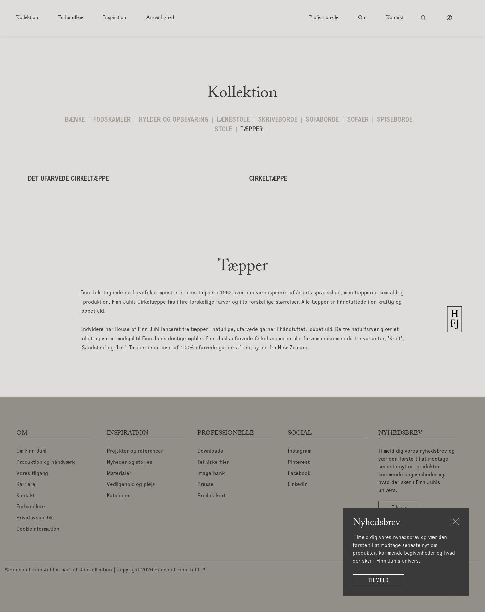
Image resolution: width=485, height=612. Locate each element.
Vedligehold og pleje (131, 484)
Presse (205, 484)
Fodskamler (112, 120)
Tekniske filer (213, 462)
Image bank (211, 473)
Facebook (299, 473)
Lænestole (233, 120)
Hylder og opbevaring (173, 120)
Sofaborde (322, 120)
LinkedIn (298, 484)
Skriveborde (277, 120)
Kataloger (118, 495)
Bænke (75, 120)
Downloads (210, 451)
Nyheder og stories (129, 462)
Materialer (119, 473)
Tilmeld (378, 580)
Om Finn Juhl (31, 451)
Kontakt (25, 495)
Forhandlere (30, 507)
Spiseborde (394, 120)
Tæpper (251, 129)
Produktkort (211, 495)
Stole (223, 129)
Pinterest (299, 462)
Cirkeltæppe (151, 302)
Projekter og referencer (135, 451)
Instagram (299, 451)
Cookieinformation (37, 529)
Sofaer (357, 120)
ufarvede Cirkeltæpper (258, 338)
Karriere (25, 484)
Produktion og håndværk (45, 462)
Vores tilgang (32, 473)
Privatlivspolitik (34, 518)
